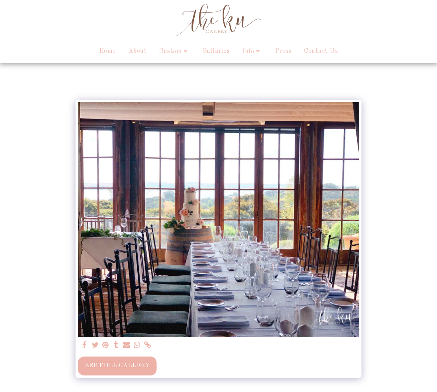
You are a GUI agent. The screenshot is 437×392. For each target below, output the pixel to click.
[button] (174, 51)
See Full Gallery (117, 365)
